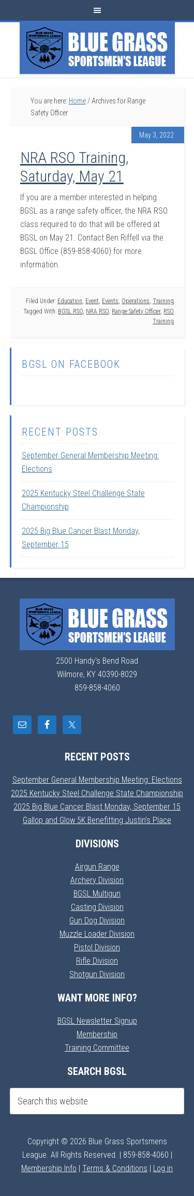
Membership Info (49, 1168)
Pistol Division (97, 947)
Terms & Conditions (114, 1168)
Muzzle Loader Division (97, 934)
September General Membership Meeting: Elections (97, 780)
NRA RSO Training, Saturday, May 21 (74, 166)
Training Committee (97, 1048)
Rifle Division (97, 961)
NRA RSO (97, 311)
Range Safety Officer (136, 311)
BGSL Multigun (97, 894)
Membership (97, 1034)
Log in (163, 1168)
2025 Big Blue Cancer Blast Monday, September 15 (97, 807)
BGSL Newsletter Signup (97, 1021)
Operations (136, 301)
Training (163, 301)
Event (92, 301)
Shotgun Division (97, 974)
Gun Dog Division (97, 920)
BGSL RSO (70, 311)
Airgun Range (97, 867)
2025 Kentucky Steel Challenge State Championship (97, 793)
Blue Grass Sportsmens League (97, 48)
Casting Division (97, 907)
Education (69, 301)
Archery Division (97, 880)
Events (110, 301)
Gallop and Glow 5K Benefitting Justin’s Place (97, 820)
